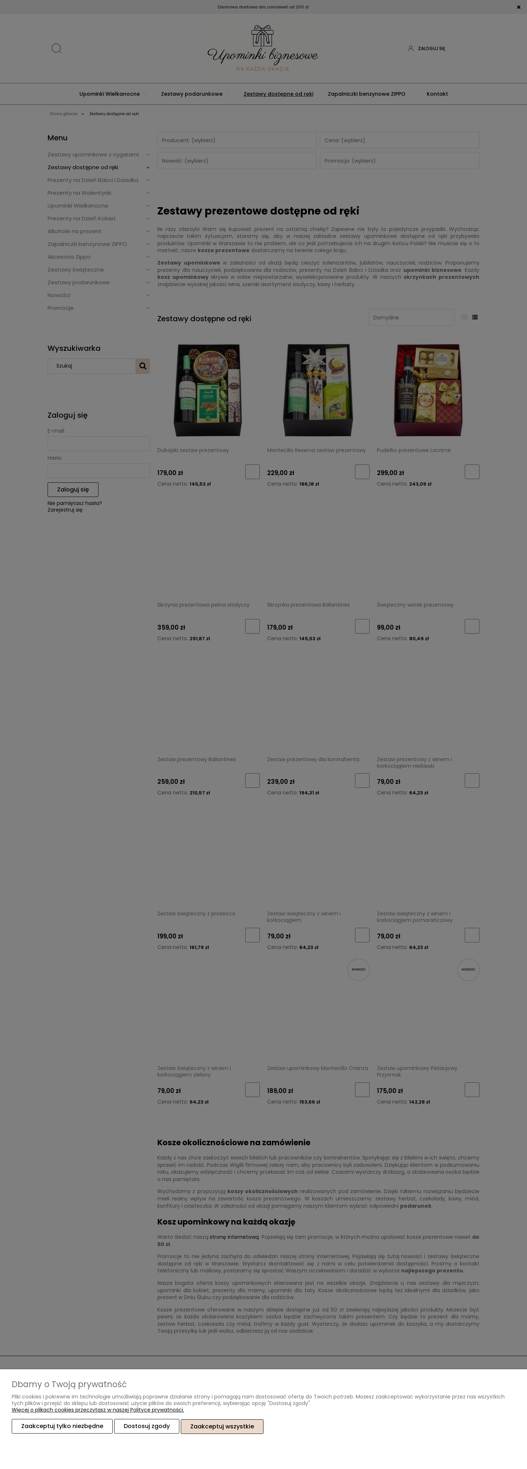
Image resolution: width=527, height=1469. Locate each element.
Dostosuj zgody (147, 1426)
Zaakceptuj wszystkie (222, 1426)
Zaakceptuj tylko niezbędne (62, 1426)
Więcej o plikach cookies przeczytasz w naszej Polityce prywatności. (98, 1410)
